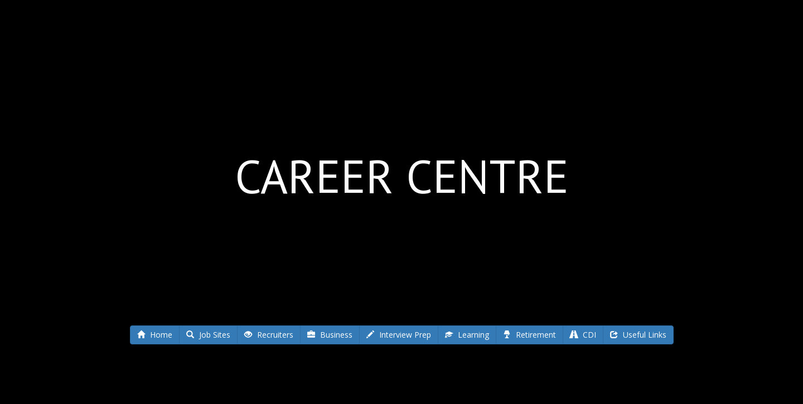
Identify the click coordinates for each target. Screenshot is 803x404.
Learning (467, 334)
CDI (583, 334)
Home (154, 334)
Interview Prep (398, 334)
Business (329, 334)
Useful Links (638, 334)
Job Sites (208, 334)
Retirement (529, 334)
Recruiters (268, 334)
